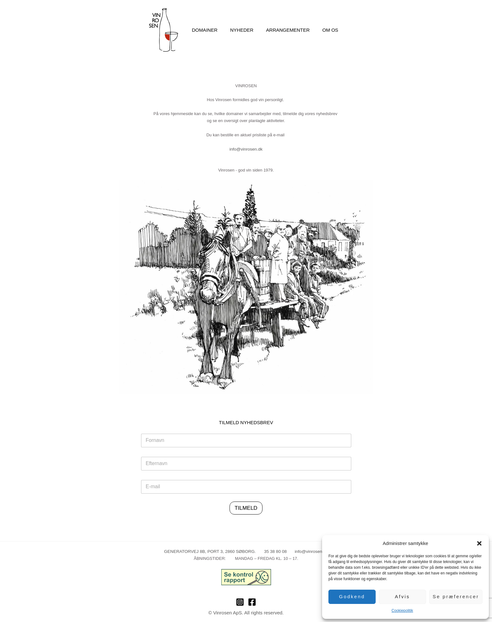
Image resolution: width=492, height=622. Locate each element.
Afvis (402, 596)
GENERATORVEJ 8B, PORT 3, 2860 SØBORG (210, 550)
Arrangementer (286, 30)
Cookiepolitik (402, 610)
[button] (479, 543)
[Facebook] (252, 601)
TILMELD (246, 508)
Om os (325, 30)
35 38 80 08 (270, 550)
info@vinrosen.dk (246, 148)
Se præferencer (456, 596)
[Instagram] (240, 601)
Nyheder (243, 30)
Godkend (352, 596)
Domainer (209, 30)
